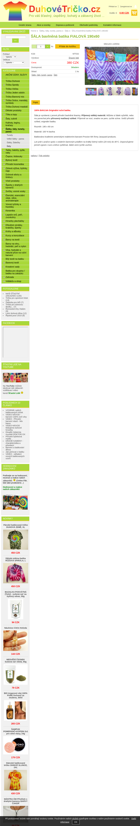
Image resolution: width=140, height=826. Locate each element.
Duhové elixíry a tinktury (13, 175)
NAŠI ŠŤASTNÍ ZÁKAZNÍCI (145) (14, 295)
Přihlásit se (113, 7)
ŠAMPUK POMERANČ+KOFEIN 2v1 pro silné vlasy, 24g (15, 731)
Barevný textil (12, 262)
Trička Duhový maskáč (17, 106)
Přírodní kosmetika (15, 164)
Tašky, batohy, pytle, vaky (15, 151)
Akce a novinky (43, 25)
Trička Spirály (12, 85)
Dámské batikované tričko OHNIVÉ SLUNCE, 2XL (15, 765)
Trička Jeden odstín (15, 92)
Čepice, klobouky (14, 156)
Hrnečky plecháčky (15, 221)
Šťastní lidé (74, 58)
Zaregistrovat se (126, 7)
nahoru (34, 156)
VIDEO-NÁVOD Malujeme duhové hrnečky (14, 427)
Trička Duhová (13, 81)
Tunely (10, 135)
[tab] (35, 102)
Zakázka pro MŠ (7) (15, 302)
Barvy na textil (12, 239)
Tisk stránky (44, 156)
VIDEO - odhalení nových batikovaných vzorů (15, 456)
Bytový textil (11, 160)
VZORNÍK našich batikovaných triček (14, 411)
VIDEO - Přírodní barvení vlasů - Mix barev (14, 421)
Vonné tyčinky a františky (13, 205)
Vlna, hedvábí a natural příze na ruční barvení (16, 252)
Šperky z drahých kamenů (14, 186)
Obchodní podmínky (89, 25)
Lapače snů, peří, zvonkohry (14, 215)
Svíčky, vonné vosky (15, 191)
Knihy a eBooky (13, 231)
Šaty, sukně (11, 118)
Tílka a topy (11, 114)
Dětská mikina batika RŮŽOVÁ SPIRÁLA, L (15, 559)
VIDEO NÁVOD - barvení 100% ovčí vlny (16, 416)
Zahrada (10, 277)
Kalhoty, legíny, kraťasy (13, 123)
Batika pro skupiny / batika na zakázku (15, 272)
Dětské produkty (13, 110)
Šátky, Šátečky (13, 142)
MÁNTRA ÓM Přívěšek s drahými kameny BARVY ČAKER (15, 801)
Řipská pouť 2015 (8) (15, 315)
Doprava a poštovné (65, 25)
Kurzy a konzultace (15, 235)
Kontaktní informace (112, 25)
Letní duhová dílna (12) (16, 313)
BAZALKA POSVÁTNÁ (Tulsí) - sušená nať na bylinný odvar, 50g (15, 594)
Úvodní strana (25, 25)
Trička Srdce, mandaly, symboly (17, 101)
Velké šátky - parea (15, 139)
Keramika (10, 210)
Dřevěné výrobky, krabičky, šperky (14, 226)
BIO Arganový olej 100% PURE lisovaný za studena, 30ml (15, 695)
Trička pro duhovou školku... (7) (14, 305)
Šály (55, 75)
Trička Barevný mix (15, 96)
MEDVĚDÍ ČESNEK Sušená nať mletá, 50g (15, 660)
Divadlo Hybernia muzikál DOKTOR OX (15, 433)
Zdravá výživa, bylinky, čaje (16, 169)
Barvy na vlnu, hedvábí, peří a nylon (16, 244)
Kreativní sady (12, 266)
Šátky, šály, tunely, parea (42, 75)
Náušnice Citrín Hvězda (15, 628)
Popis (35, 102)
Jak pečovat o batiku (15, 452)
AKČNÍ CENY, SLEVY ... (16, 76)
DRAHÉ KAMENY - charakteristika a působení (14, 443)
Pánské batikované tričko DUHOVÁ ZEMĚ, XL (15, 526)
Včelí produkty (12, 181)
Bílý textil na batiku (15, 259)
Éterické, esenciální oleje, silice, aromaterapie (15, 198)
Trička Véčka (12, 89)
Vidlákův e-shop (13, 281)
